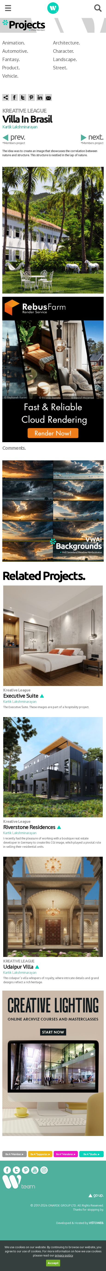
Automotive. (15, 51)
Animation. (13, 43)
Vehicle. (10, 76)
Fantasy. (11, 59)
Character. (63, 51)
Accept (53, 1263)
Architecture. (66, 43)
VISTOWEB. (96, 1223)
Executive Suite (23, 695)
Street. (60, 68)
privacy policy (64, 1255)
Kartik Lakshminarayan (19, 126)
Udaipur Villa (21, 966)
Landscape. (65, 59)
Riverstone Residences (32, 827)
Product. (11, 68)
